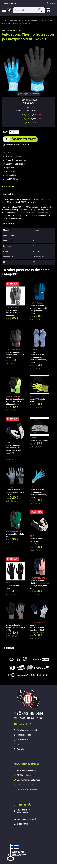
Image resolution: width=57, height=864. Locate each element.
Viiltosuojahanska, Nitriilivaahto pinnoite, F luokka (15, 627)
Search (41, 10)
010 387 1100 (22, 824)
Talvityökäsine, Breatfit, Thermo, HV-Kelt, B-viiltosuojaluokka (15, 401)
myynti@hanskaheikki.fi (26, 819)
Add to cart (26, 139)
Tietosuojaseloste (24, 735)
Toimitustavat (22, 739)
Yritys (19, 744)
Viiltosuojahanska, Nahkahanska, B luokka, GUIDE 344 (13, 447)
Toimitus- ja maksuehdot (27, 730)
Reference (6, 31)
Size (5, 132)
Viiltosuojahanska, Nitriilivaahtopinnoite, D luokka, (15, 354)
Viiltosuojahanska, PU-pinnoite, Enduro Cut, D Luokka (15, 492)
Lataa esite (8, 186)
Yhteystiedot (22, 749)
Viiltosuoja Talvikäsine (39, 441)
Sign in (52, 3)
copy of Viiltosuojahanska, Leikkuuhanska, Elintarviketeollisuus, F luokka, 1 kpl (39, 357)
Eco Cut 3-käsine (12, 585)
